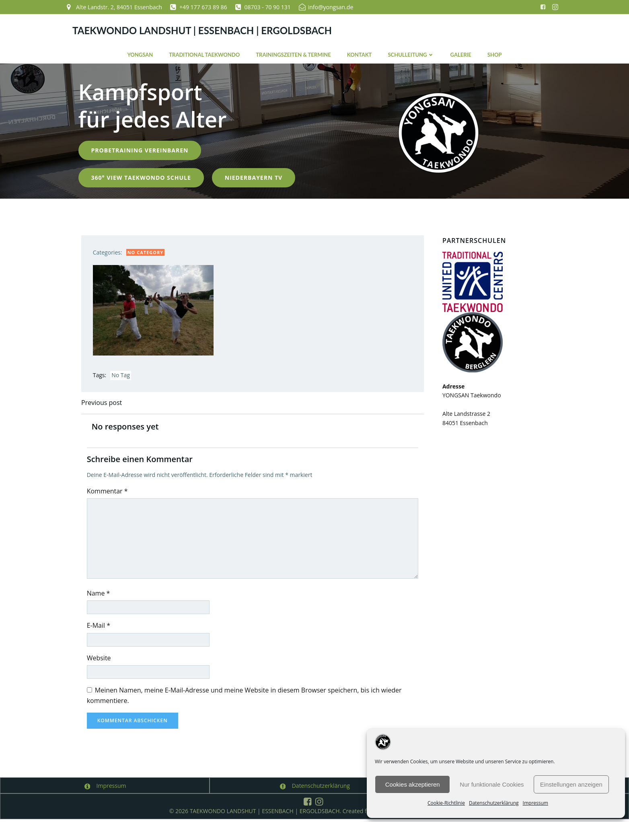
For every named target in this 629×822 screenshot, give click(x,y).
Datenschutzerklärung (494, 802)
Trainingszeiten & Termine (293, 54)
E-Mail (99, 627)
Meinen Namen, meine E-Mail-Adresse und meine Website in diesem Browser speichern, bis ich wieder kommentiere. (245, 697)
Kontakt (359, 54)
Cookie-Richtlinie (446, 802)
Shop (494, 54)
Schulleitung (411, 54)
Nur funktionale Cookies (492, 784)
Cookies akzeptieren (412, 784)
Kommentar (108, 493)
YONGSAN (140, 54)
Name (99, 595)
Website (100, 660)
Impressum (535, 802)
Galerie (460, 54)
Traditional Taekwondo (204, 54)
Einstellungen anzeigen (571, 784)
